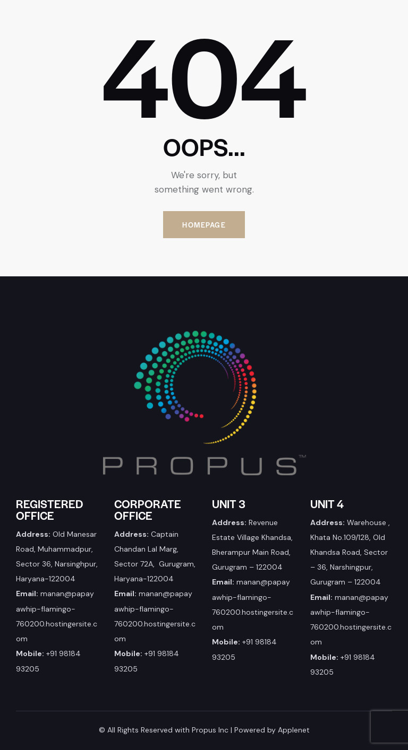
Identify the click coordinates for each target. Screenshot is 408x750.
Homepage (204, 225)
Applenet (294, 730)
